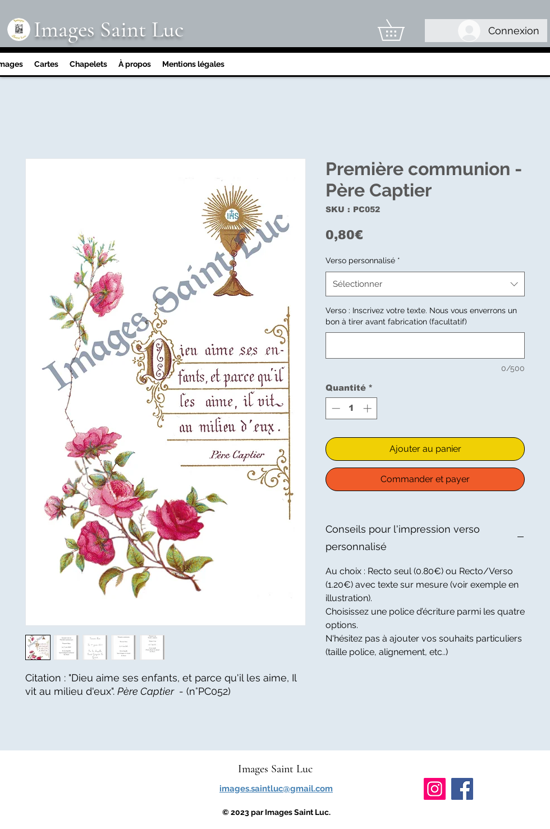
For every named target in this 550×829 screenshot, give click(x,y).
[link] (401, 30)
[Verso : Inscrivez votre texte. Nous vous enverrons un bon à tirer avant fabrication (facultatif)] (425, 345)
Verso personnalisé (363, 260)
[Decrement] (334, 408)
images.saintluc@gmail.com (276, 789)
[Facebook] (462, 789)
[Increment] (368, 408)
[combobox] (425, 284)
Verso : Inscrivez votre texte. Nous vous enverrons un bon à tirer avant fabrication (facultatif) (421, 316)
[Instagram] (435, 789)
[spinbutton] (351, 408)
